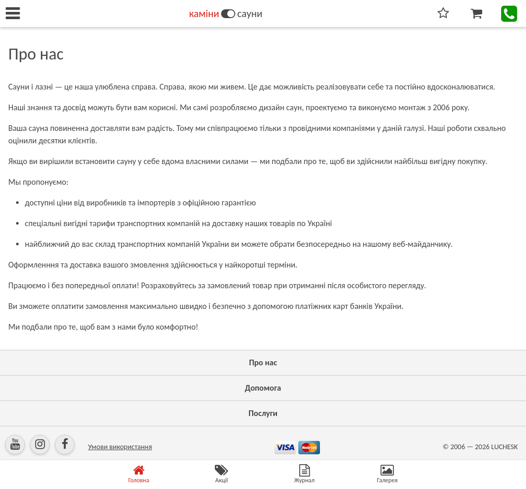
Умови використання (120, 446)
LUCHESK (504, 446)
